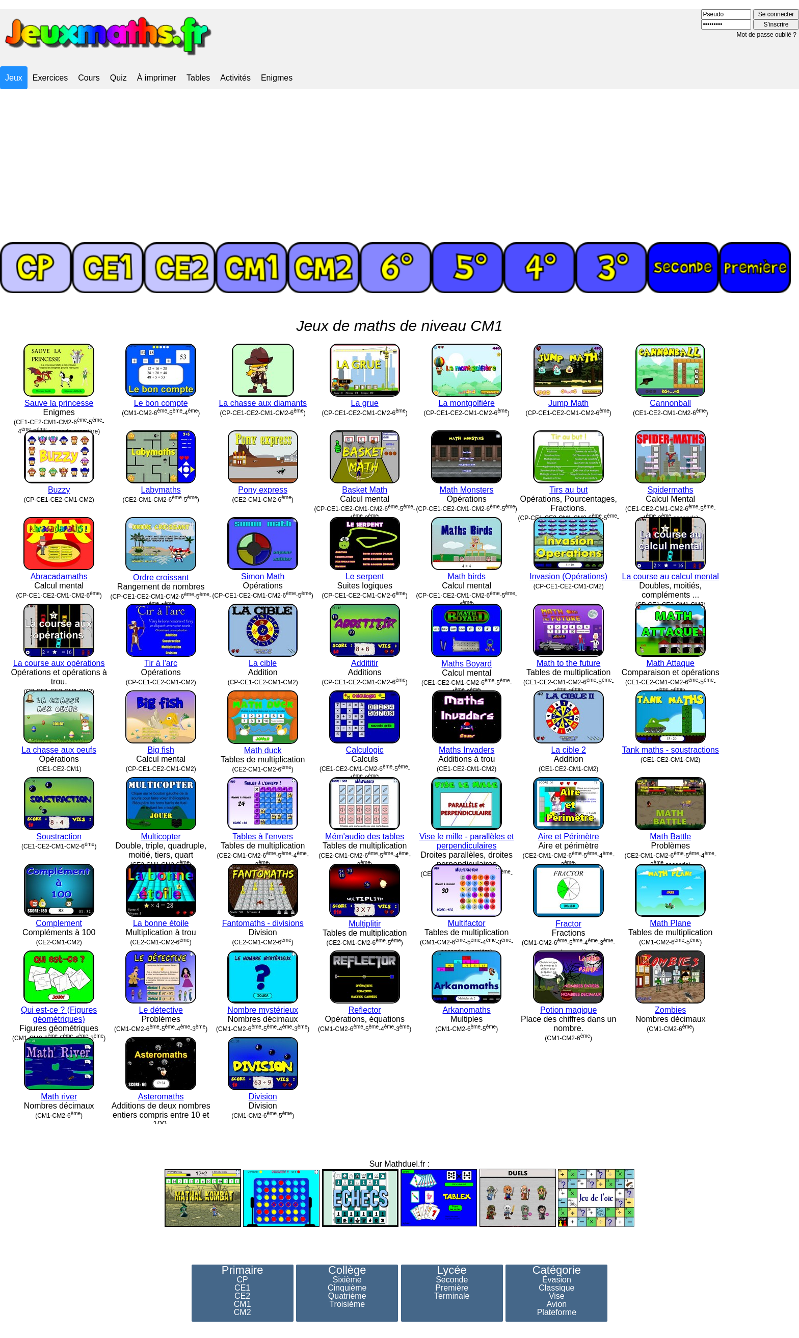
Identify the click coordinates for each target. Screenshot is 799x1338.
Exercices (50, 77)
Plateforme (556, 1312)
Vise (557, 1296)
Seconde (452, 1280)
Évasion (556, 1280)
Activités (235, 77)
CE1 (242, 1288)
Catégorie (556, 1270)
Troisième (347, 1304)
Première (451, 1288)
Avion (556, 1304)
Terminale (451, 1296)
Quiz (118, 77)
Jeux (13, 77)
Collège (347, 1270)
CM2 (242, 1312)
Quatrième (347, 1296)
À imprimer (156, 77)
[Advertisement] (399, 165)
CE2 (242, 1296)
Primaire (242, 1270)
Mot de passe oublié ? (766, 34)
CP (242, 1280)
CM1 (242, 1304)
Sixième (347, 1280)
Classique (556, 1288)
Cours (89, 77)
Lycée (452, 1270)
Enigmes (276, 77)
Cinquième (347, 1288)
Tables (198, 77)
